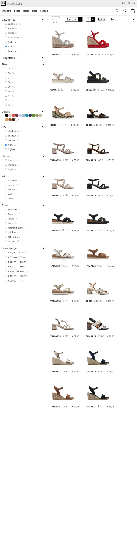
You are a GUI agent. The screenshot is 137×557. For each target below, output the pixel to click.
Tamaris (12, 214)
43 (9, 104)
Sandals (44, 10)
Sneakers (6, 10)
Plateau (6, 156)
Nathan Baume (15, 227)
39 (9, 86)
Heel (4, 127)
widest (11, 198)
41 (9, 95)
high (10, 144)
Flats (34, 10)
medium (12, 164)
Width (5, 176)
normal (12, 140)
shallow (12, 135)
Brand (5, 205)
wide (10, 194)
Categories (8, 19)
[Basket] (133, 11)
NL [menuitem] (134, 3)
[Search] (117, 11)
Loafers (11, 50)
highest (11, 149)
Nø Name (12, 236)
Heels (26, 10)
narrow (11, 184)
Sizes (5, 64)
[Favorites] (124, 11)
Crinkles (12, 232)
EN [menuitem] (123, 3)
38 (9, 82)
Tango (11, 218)
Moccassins (13, 37)
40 (9, 91)
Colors (6, 112)
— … (14, 280)
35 (9, 68)
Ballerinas (12, 41)
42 (9, 100)
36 (9, 73)
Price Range (9, 248)
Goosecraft (13, 241)
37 (9, 77)
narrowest (13, 180)
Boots (17, 10)
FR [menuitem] (129, 3)
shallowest (13, 131)
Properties (8, 58)
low (9, 160)
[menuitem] (6, 11)
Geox (10, 223)
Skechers (12, 209)
